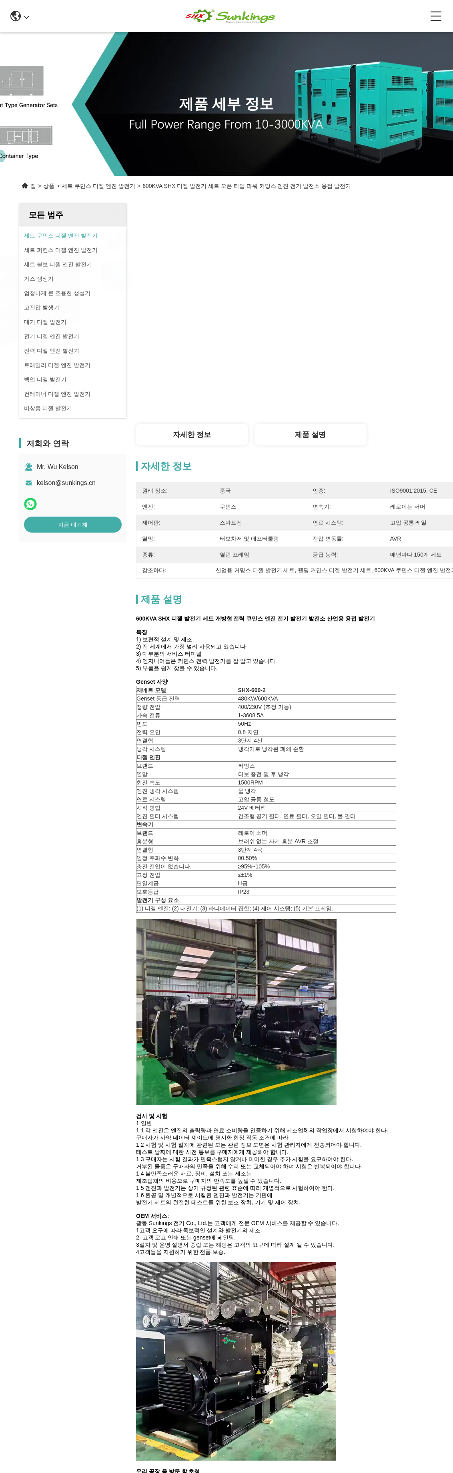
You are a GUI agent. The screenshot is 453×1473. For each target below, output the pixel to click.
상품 (48, 186)
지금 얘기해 (73, 524)
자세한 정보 (192, 435)
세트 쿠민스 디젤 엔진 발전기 (98, 186)
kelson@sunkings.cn (66, 482)
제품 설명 (310, 435)
